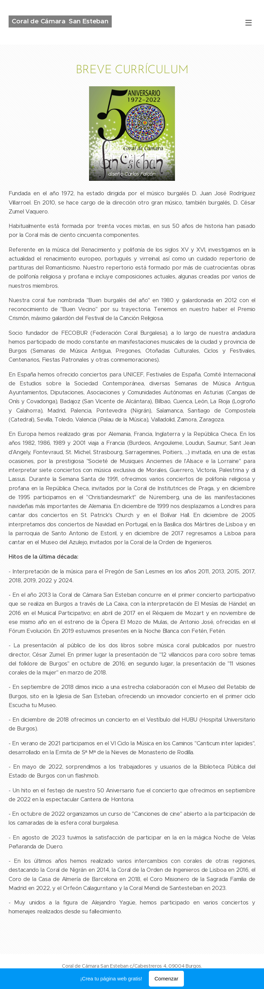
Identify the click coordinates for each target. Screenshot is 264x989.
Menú (248, 22)
